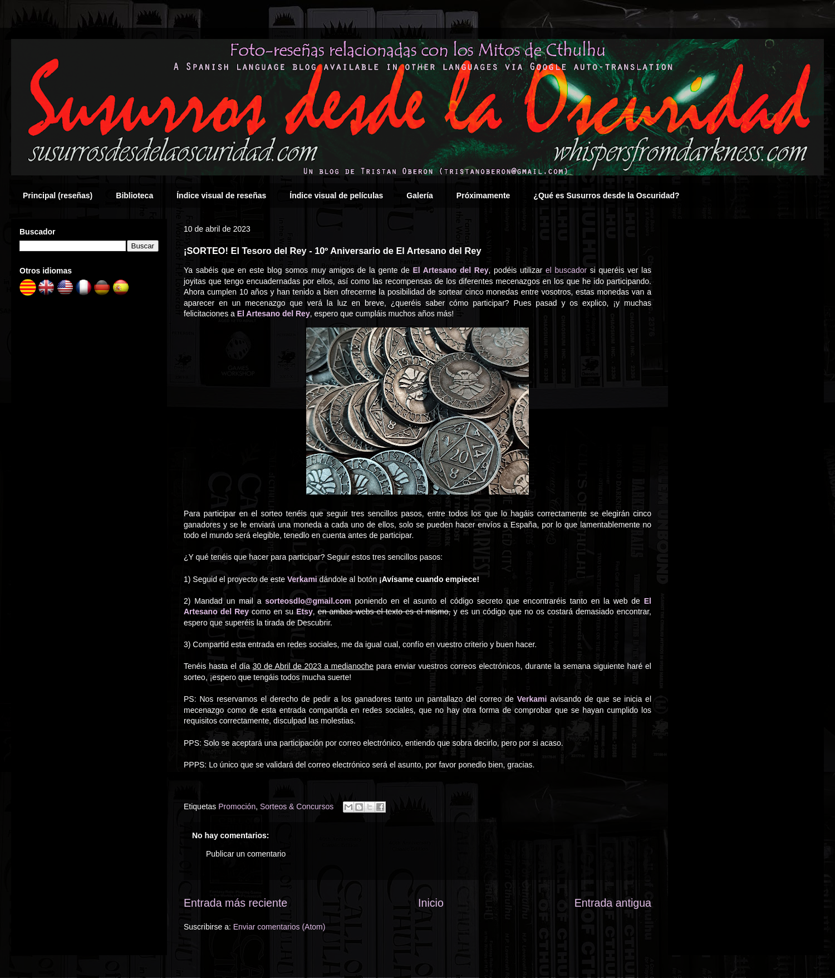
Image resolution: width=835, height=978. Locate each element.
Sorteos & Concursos (296, 806)
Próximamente (483, 195)
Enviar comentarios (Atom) (279, 926)
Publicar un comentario (246, 853)
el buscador (566, 270)
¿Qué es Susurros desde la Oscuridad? (606, 195)
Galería (419, 195)
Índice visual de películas (336, 195)
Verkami (302, 579)
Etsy (304, 611)
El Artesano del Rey (450, 270)
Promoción (237, 806)
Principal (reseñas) (57, 195)
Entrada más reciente (235, 903)
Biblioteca (134, 195)
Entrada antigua (612, 903)
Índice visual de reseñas (221, 195)
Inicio (431, 903)
